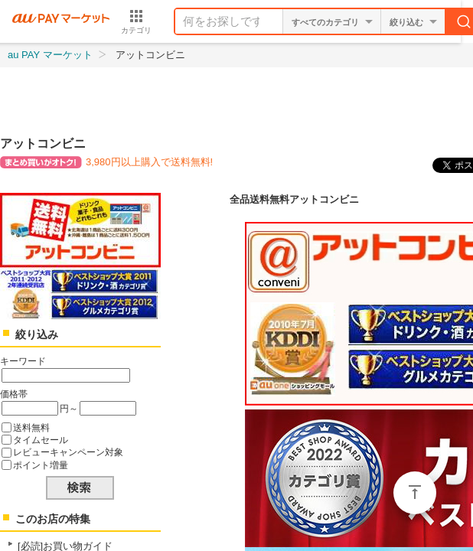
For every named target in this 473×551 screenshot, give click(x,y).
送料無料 (31, 427)
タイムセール (40, 440)
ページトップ (414, 492)
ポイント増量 (40, 465)
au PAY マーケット (50, 54)
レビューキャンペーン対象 (68, 452)
